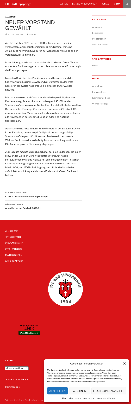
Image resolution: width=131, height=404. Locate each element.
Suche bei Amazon (14, 261)
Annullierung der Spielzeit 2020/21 (43, 205)
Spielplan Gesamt (14, 243)
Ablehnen (79, 390)
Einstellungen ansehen (108, 390)
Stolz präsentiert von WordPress (40, 400)
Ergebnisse (97, 32)
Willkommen (12, 231)
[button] (124, 363)
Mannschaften (13, 237)
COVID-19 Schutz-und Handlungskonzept (43, 194)
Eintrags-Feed (99, 92)
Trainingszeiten (13, 255)
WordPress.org (99, 103)
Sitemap (117, 4)
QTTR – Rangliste (13, 249)
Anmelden (97, 86)
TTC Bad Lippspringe (18, 4)
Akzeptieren (57, 390)
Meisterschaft (99, 38)
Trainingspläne (12, 386)
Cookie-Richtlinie (66, 398)
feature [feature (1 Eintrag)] (95, 65)
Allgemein (10, 17)
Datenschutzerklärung (84, 398)
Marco (32, 34)
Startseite (63, 4)
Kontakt (106, 4)
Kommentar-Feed (101, 97)
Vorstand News (100, 44)
